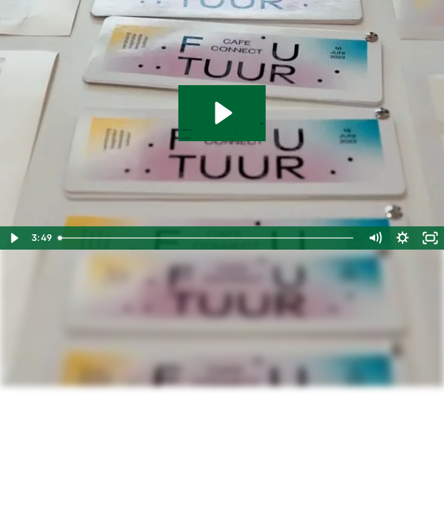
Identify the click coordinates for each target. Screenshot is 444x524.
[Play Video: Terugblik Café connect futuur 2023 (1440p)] (221, 112)
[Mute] (375, 238)
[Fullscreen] (430, 238)
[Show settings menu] (402, 238)
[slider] (207, 238)
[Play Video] (14, 238)
